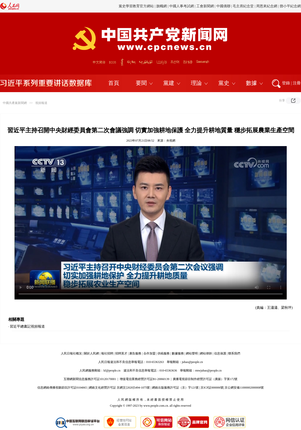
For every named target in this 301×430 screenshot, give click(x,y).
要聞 (141, 83)
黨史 (223, 83)
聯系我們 (234, 353)
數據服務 (178, 353)
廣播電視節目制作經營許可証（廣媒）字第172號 (205, 379)
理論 (196, 83)
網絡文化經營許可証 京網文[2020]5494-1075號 (119, 387)
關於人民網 (91, 353)
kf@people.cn (111, 370)
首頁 (113, 83)
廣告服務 (135, 353)
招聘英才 (121, 353)
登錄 (286, 83)
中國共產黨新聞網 (15, 103)
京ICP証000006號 (212, 387)
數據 (251, 83)
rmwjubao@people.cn (208, 370)
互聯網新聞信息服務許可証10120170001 (90, 379)
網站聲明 (192, 353)
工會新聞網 (205, 6)
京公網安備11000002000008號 (244, 387)
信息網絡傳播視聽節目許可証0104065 (62, 387)
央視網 (170, 140)
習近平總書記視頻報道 (27, 326)
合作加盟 (149, 353)
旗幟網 (161, 6)
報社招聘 (107, 353)
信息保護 (220, 353)
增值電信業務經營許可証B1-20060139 (144, 379)
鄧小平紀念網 (290, 6)
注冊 (297, 83)
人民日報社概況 (71, 353)
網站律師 (206, 353)
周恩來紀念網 (266, 6)
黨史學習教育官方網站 (137, 6)
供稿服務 (164, 353)
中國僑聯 (223, 6)
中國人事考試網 (181, 6)
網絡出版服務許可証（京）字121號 (175, 387)
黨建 (168, 83)
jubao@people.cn (192, 362)
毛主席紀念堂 (243, 6)
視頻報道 (41, 103)
